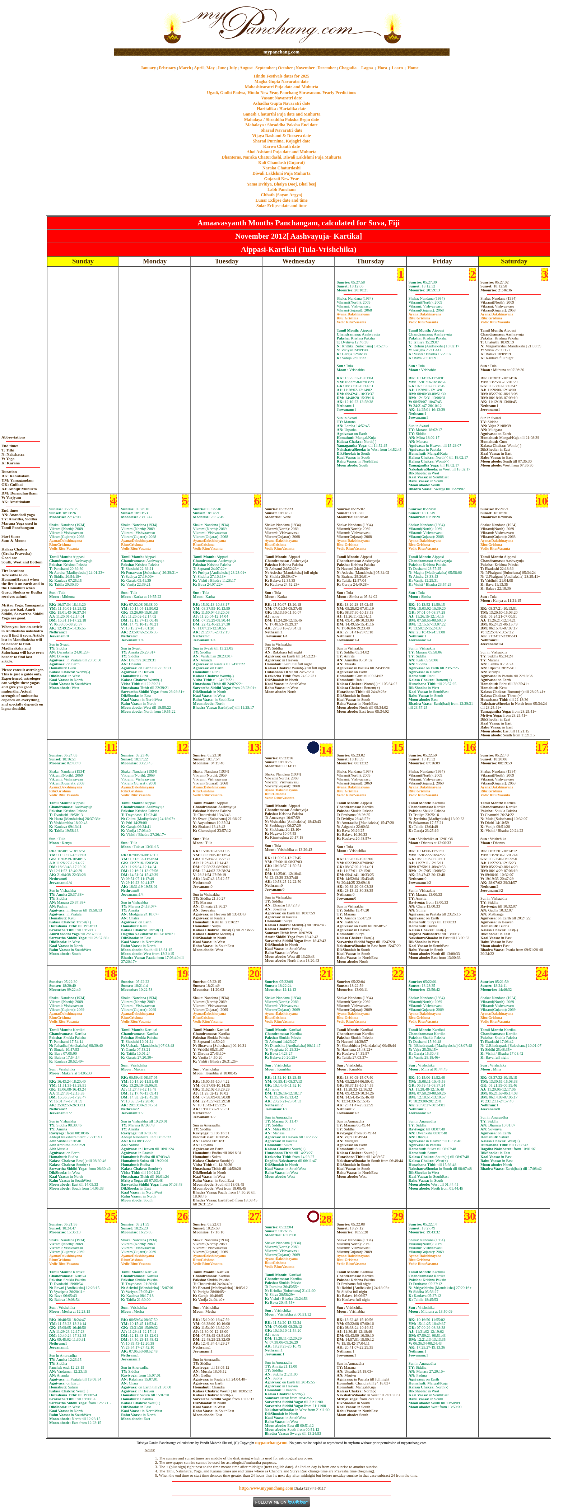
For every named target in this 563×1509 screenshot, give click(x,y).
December (326, 67)
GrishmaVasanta (351, 320)
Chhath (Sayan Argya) (281, 194)
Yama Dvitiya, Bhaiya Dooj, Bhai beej (281, 184)
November (305, 67)
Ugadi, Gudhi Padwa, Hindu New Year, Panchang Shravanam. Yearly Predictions (281, 92)
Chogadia (348, 67)
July (233, 67)
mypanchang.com (281, 52)
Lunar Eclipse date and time (281, 200)
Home (413, 67)
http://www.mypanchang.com (266, 1488)
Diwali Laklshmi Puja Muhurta (281, 173)
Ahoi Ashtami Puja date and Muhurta (281, 151)
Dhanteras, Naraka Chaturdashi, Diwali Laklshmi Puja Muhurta (281, 157)
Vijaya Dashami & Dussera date (281, 135)
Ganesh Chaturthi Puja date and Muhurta (281, 114)
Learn (397, 67)
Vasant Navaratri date (281, 97)
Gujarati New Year (281, 178)
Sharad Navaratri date (281, 130)
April (199, 67)
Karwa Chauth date (281, 146)
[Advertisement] (137, 24)
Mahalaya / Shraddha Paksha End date (281, 124)
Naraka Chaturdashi (281, 167)
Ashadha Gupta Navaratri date (281, 103)
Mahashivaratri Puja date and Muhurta (281, 86)
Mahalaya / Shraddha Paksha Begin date (281, 119)
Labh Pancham (281, 189)
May (210, 67)
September (265, 67)
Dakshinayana (353, 314)
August (246, 67)
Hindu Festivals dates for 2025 (281, 76)
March (185, 67)
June (221, 67)
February (167, 67)
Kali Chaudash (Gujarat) (281, 162)
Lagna (367, 67)
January (148, 67)
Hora (382, 67)
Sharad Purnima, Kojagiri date (281, 141)
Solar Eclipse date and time (281, 205)
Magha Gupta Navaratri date (281, 81)
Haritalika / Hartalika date (281, 108)
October (285, 67)
